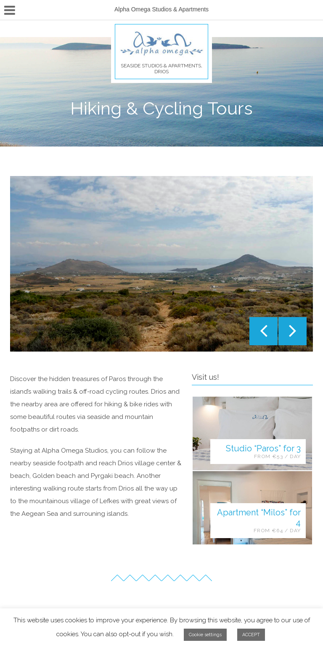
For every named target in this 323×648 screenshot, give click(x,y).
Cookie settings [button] (205, 634)
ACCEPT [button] (251, 634)
